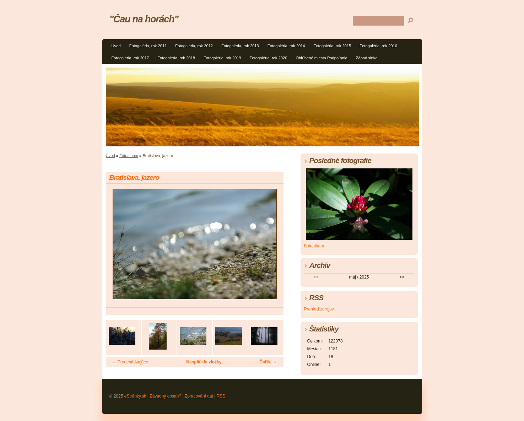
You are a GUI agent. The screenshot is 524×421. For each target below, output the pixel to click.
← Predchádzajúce (130, 362)
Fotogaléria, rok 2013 (240, 46)
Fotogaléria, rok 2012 (194, 46)
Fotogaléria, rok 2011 (148, 46)
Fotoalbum (128, 155)
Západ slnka (367, 58)
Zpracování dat (199, 396)
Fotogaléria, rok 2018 (176, 58)
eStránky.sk (135, 396)
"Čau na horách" (143, 19)
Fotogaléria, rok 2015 (332, 46)
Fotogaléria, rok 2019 (222, 58)
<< (316, 277)
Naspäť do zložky (203, 362)
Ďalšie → (268, 362)
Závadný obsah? (165, 396)
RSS (221, 396)
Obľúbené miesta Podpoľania (321, 58)
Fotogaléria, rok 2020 (268, 58)
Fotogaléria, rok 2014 (286, 46)
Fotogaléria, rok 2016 (378, 46)
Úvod (116, 46)
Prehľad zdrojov (319, 309)
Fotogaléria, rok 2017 (130, 58)
